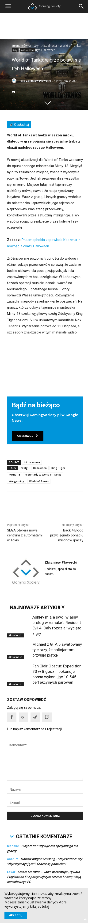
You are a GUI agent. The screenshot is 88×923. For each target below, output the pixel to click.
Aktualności (49, 46)
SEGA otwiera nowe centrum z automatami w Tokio (24, 535)
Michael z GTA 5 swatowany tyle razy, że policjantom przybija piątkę (57, 649)
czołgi (24, 468)
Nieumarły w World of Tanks (43, 474)
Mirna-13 (14, 474)
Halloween (40, 468)
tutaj (45, 906)
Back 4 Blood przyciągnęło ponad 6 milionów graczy (66, 535)
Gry (36, 46)
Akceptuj (16, 915)
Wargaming (16, 481)
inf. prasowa (32, 462)
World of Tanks (39, 481)
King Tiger (58, 468)
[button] (81, 6)
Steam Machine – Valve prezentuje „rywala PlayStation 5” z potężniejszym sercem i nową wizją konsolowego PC (44, 877)
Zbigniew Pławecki (38, 80)
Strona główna (21, 46)
